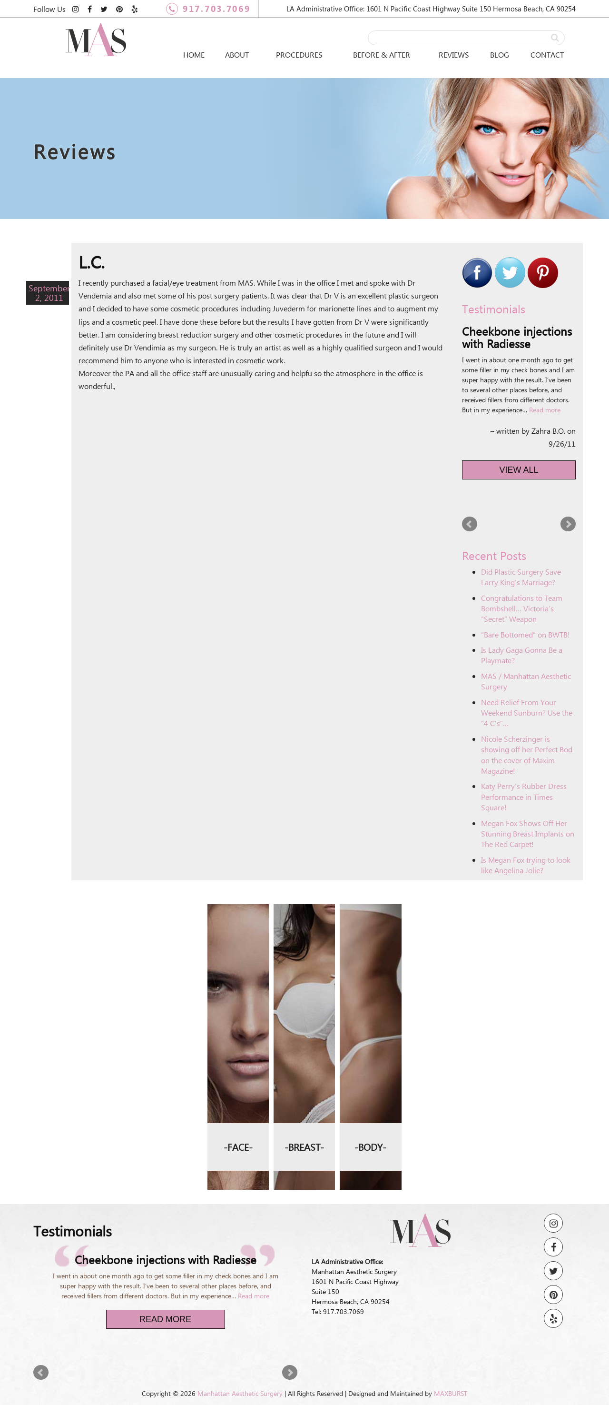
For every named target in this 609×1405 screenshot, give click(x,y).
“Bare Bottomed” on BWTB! (525, 634)
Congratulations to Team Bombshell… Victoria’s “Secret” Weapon (521, 608)
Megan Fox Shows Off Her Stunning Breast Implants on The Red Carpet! (527, 833)
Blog (499, 55)
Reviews (454, 55)
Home (194, 55)
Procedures (299, 55)
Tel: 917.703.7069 (338, 1311)
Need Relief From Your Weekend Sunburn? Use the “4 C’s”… (526, 712)
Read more (544, 409)
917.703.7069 (208, 9)
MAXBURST (450, 1393)
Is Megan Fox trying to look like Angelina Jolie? (525, 865)
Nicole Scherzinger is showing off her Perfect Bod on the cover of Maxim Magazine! (526, 755)
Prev (469, 524)
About (237, 55)
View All (519, 470)
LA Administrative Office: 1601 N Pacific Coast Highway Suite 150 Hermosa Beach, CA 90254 (431, 8)
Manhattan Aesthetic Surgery (240, 1393)
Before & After (381, 55)
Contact (547, 55)
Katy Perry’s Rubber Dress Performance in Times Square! (524, 796)
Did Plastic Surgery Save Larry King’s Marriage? (521, 577)
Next (568, 524)
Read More (165, 1319)
